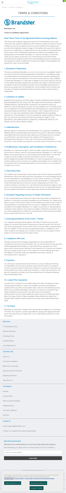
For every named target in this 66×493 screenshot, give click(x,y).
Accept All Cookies (36, 488)
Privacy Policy (8, 396)
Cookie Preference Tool (12, 483)
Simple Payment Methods (12, 371)
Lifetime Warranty (9, 331)
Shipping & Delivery (10, 375)
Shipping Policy (8, 406)
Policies (5, 391)
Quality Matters (8, 341)
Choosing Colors (8, 336)
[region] (32, 481)
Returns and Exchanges (11, 401)
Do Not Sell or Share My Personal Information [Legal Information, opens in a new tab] (39, 478)
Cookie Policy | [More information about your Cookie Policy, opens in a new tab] (19, 478)
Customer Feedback (10, 361)
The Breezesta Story (10, 326)
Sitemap (6, 415)
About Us (6, 357)
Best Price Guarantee (10, 366)
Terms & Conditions (10, 410)
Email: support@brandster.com (14, 426)
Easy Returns (7, 380)
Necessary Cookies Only (38, 483)
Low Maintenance (9, 345)
